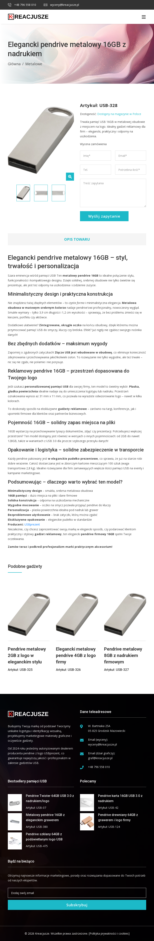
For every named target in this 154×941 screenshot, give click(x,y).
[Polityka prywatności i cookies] (109, 933)
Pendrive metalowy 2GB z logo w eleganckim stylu (27, 655)
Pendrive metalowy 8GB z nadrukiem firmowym (123, 655)
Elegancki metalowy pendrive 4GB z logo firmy (76, 655)
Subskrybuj (77, 904)
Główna (14, 63)
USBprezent (32, 524)
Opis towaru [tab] (77, 239)
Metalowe (33, 63)
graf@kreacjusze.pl (100, 758)
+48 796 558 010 (22, 5)
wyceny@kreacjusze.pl (61, 5)
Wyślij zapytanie (104, 216)
